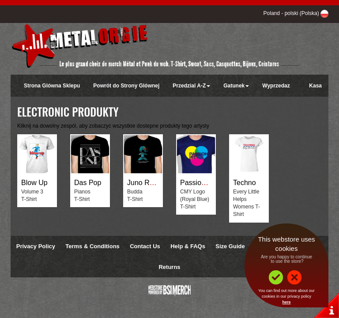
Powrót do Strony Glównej (126, 86)
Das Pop (87, 182)
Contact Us (145, 246)
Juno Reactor (148, 182)
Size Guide (230, 246)
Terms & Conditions (92, 246)
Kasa (315, 86)
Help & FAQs (187, 246)
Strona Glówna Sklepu (52, 86)
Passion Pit (197, 182)
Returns (169, 267)
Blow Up (34, 182)
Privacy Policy (35, 246)
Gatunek (236, 86)
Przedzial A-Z (191, 86)
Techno (244, 182)
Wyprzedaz (276, 86)
